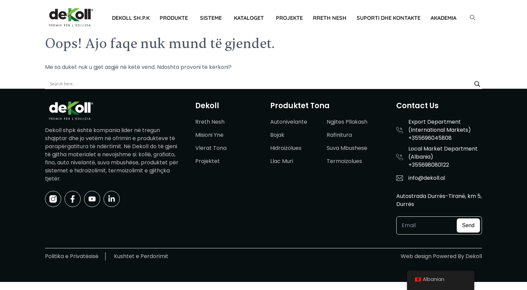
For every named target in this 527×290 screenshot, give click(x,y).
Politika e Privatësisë (71, 256)
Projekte (289, 17)
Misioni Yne (209, 135)
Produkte (174, 17)
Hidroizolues (285, 148)
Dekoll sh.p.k (131, 17)
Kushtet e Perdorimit (141, 256)
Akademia (443, 17)
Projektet (207, 161)
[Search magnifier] (477, 84)
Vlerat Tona (211, 148)
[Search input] (260, 84)
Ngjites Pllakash (347, 122)
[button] (472, 18)
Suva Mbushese (347, 148)
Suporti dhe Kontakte (388, 17)
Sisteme (211, 17)
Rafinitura (339, 135)
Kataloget (249, 17)
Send (468, 225)
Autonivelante (288, 122)
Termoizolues (344, 161)
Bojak (277, 135)
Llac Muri (281, 161)
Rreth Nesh (330, 17)
